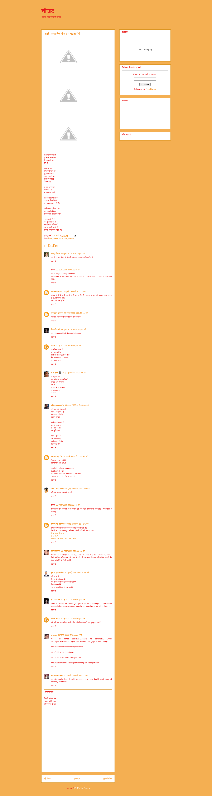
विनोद (53, 346)
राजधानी (71, 238)
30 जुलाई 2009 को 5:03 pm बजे (77, 572)
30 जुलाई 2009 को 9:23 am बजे (74, 373)
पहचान (55, 238)
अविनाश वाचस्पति (57, 405)
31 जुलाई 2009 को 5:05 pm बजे (76, 675)
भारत (65, 238)
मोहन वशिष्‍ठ (55, 551)
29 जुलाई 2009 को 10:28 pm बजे (73, 329)
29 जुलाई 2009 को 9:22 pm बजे (74, 291)
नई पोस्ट (47, 778)
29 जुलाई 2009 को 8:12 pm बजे (73, 253)
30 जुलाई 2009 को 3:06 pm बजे (73, 551)
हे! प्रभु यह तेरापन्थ (57, 533)
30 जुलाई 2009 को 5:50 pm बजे (73, 600)
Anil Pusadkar (57, 489)
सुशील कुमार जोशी (57, 572)
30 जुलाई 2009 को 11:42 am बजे (75, 456)
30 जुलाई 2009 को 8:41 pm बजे (73, 619)
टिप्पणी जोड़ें (49, 692)
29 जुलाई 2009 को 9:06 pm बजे (68, 270)
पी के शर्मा (54, 373)
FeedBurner (151, 89)
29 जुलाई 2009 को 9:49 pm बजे (76, 313)
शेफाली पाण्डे (55, 329)
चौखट (47, 11)
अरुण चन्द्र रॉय (56, 456)
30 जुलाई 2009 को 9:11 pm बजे (70, 635)
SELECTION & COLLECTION (63, 538)
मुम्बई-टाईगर (55, 536)
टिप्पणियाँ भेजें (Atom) (82, 788)
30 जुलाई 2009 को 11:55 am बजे (77, 489)
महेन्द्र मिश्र (55, 253)
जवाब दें (53, 261)
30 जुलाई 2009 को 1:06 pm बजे (68, 505)
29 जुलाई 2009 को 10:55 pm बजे (68, 346)
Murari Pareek (57, 675)
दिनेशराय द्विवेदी (57, 313)
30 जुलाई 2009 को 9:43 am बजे (77, 405)
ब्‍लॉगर (61, 238)
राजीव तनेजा (55, 619)
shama (54, 635)
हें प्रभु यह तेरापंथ (57, 524)
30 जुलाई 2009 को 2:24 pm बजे (76, 524)
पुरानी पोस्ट (107, 778)
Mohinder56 (56, 291)
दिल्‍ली (50, 238)
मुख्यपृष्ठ (77, 778)
